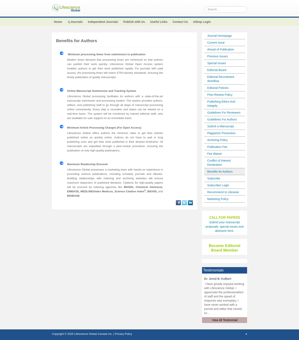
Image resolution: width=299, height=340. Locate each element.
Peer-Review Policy (219, 94)
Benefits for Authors (220, 171)
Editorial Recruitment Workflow (220, 79)
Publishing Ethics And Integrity (221, 103)
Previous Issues (217, 56)
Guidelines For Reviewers (223, 112)
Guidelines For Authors (222, 119)
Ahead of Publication (220, 49)
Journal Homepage (219, 35)
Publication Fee (217, 147)
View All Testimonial (224, 320)
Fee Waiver (214, 153)
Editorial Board (216, 70)
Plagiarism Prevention (221, 133)
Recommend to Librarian (223, 192)
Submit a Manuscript (220, 126)
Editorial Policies (218, 88)
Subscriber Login (218, 185)
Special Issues (216, 63)
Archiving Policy (217, 140)
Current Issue (216, 42)
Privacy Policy (123, 333)
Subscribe (213, 178)
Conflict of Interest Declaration (219, 162)
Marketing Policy (218, 199)
